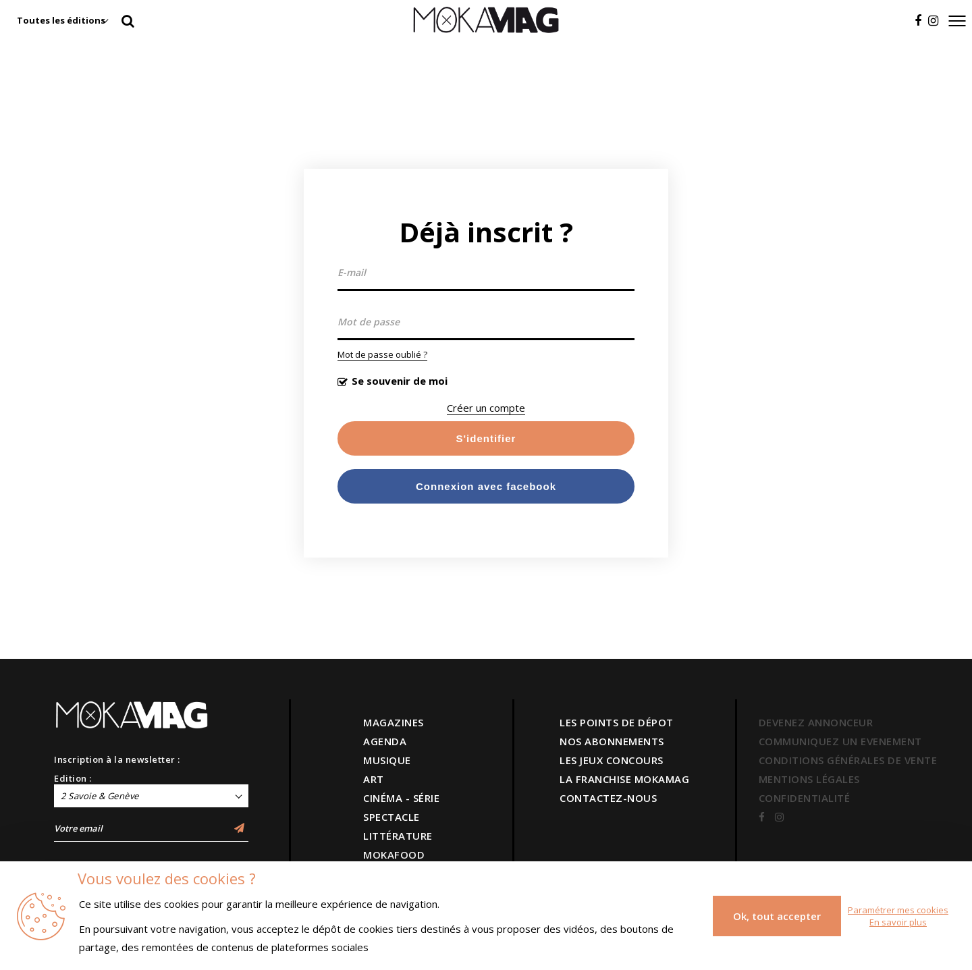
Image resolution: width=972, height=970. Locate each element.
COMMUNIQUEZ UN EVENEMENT (840, 741)
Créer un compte (486, 407)
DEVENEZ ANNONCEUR (816, 722)
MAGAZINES (393, 722)
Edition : (73, 778)
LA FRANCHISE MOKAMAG (624, 779)
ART (373, 779)
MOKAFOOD (394, 854)
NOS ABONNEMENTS (612, 741)
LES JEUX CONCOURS (612, 760)
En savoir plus (898, 922)
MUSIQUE (387, 760)
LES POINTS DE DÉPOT (617, 722)
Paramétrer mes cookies (898, 910)
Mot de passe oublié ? (382, 354)
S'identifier (486, 438)
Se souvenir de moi (400, 380)
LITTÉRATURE (398, 835)
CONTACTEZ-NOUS (608, 798)
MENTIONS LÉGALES (809, 779)
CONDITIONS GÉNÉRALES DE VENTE (848, 760)
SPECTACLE (391, 817)
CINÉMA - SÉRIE (401, 798)
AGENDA (384, 741)
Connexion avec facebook (486, 486)
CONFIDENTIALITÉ (804, 798)
